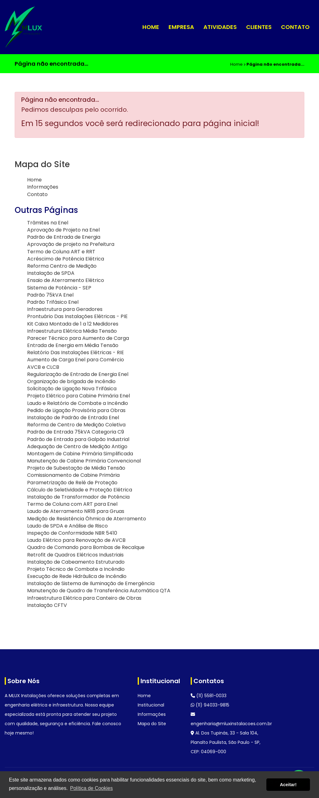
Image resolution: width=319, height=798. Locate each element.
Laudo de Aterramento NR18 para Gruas (75, 511)
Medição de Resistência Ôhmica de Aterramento (86, 518)
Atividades (220, 27)
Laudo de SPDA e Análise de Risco (67, 525)
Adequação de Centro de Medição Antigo (77, 446)
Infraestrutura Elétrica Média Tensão (72, 331)
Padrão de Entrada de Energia (63, 237)
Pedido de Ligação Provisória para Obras (76, 410)
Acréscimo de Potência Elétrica (65, 258)
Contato (295, 27)
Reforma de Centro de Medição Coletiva (76, 424)
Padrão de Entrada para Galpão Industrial (78, 439)
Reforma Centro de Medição (62, 266)
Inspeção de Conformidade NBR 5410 (72, 533)
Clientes (259, 27)
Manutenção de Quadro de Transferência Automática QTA (98, 590)
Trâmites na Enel (47, 222)
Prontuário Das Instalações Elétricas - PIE (77, 316)
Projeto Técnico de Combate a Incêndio (76, 569)
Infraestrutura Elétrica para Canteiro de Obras (84, 598)
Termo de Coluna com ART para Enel (72, 504)
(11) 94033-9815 (210, 705)
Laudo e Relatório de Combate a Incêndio (77, 403)
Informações (42, 186)
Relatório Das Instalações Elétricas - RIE (75, 352)
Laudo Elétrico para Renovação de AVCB (76, 540)
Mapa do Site (152, 724)
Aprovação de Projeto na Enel (63, 229)
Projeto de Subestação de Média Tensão (76, 468)
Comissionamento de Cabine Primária (73, 475)
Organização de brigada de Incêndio (71, 381)
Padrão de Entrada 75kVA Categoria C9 (75, 431)
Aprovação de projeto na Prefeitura (70, 244)
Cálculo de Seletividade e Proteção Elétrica (79, 489)
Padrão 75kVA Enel (50, 294)
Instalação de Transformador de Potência (78, 496)
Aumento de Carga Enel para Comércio (75, 359)
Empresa (181, 27)
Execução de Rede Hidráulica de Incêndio (76, 576)
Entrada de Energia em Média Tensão (72, 345)
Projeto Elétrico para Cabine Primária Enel (78, 395)
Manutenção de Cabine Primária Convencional (84, 460)
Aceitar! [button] (288, 784)
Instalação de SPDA (50, 273)
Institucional (151, 705)
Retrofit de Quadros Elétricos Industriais (75, 554)
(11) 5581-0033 (208, 695)
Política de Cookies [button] (91, 788)
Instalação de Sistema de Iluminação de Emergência (91, 583)
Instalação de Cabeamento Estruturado (76, 562)
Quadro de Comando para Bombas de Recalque (86, 547)
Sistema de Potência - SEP (59, 287)
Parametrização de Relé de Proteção (72, 482)
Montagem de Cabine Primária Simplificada (80, 453)
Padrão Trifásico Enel (53, 302)
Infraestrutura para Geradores (64, 309)
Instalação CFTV (47, 605)
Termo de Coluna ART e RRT (61, 251)
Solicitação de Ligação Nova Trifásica (72, 388)
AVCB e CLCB (43, 367)
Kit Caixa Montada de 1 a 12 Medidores (72, 323)
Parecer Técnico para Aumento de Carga (78, 338)
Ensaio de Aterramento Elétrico (65, 280)
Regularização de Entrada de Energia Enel (77, 374)
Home (150, 27)
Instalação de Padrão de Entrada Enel (73, 417)
